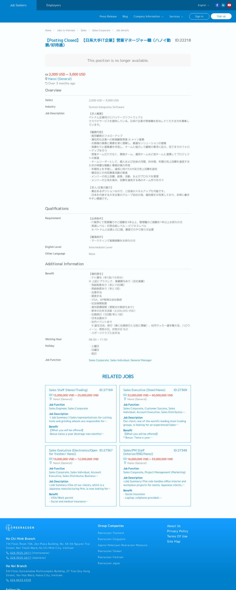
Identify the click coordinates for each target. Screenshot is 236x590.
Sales (83, 30)
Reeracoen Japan (109, 563)
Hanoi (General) (60, 79)
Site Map (173, 541)
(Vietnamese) (27, 553)
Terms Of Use (177, 536)
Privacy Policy (177, 531)
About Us (174, 526)
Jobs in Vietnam (66, 30)
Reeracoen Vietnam (111, 557)
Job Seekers (18, 5)
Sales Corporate (101, 30)
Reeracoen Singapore (112, 539)
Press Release (108, 16)
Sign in (199, 16)
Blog (125, 16)
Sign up (221, 16)
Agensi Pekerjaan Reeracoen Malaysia (123, 545)
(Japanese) (26, 558)
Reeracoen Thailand (111, 533)
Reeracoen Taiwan (110, 551)
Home (48, 30)
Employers (53, 5)
